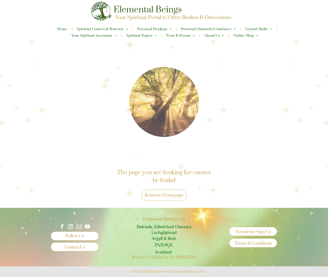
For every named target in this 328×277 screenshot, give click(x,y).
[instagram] (70, 227)
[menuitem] (62, 29)
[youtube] (87, 227)
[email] (79, 227)
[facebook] (62, 227)
